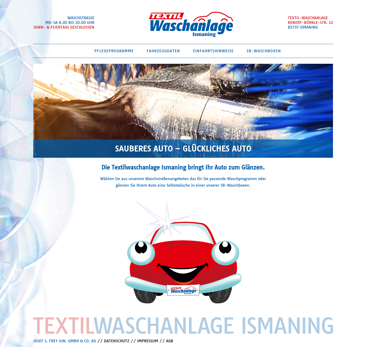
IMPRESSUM (147, 341)
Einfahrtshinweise (213, 51)
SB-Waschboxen (264, 51)
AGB (169, 341)
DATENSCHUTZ (116, 341)
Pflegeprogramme (114, 51)
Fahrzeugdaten (163, 51)
